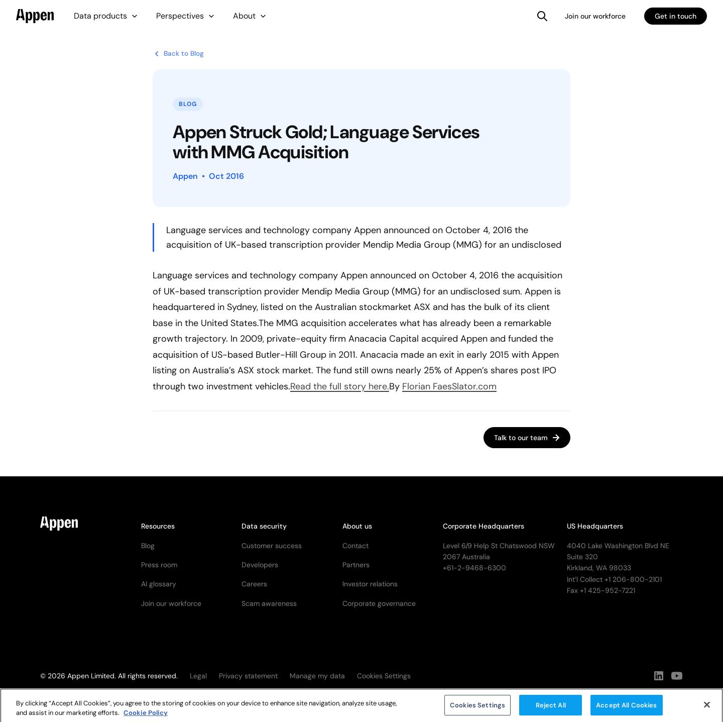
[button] (106, 16)
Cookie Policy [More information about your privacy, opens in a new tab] (146, 716)
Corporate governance (379, 603)
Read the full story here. (339, 386)
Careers (254, 583)
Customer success (272, 545)
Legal (198, 675)
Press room (159, 564)
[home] (35, 16)
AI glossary (158, 583)
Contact (355, 545)
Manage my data (317, 675)
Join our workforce (595, 16)
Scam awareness (269, 603)
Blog (148, 545)
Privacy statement (248, 675)
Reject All (551, 709)
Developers (260, 564)
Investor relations (370, 583)
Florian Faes (427, 386)
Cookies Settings (477, 709)
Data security (264, 526)
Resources (158, 526)
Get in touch (675, 16)
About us (357, 526)
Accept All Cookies (626, 709)
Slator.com (474, 386)
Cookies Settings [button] (384, 675)
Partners (356, 564)
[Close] (707, 709)
